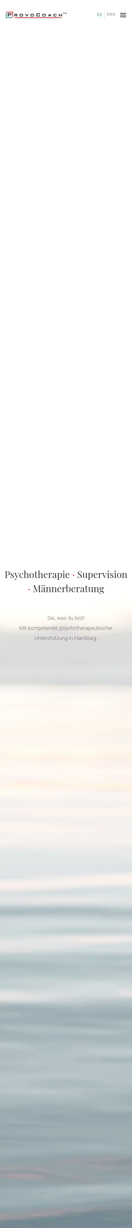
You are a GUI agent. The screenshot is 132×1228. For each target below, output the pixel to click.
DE (100, 14)
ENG (111, 14)
